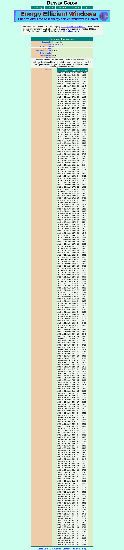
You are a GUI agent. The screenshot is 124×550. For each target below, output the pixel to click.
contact (75, 7)
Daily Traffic (55, 549)
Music (55, 57)
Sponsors (66, 549)
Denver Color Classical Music (73, 26)
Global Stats (43, 549)
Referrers (76, 549)
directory (38, 7)
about (50, 7)
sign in (87, 7)
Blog (84, 549)
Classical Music (58, 44)
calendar (62, 7)
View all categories (71, 31)
